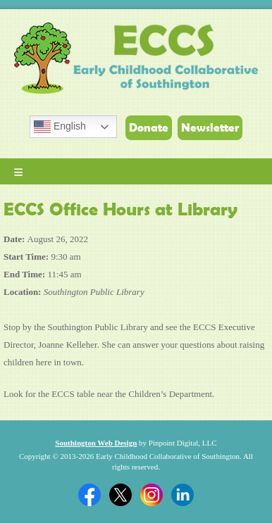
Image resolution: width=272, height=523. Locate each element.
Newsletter (210, 127)
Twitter (120, 495)
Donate (148, 127)
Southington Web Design (96, 443)
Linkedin (182, 495)
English (60, 126)
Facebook (89, 495)
